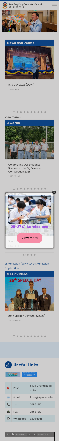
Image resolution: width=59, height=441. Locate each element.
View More (29, 238)
